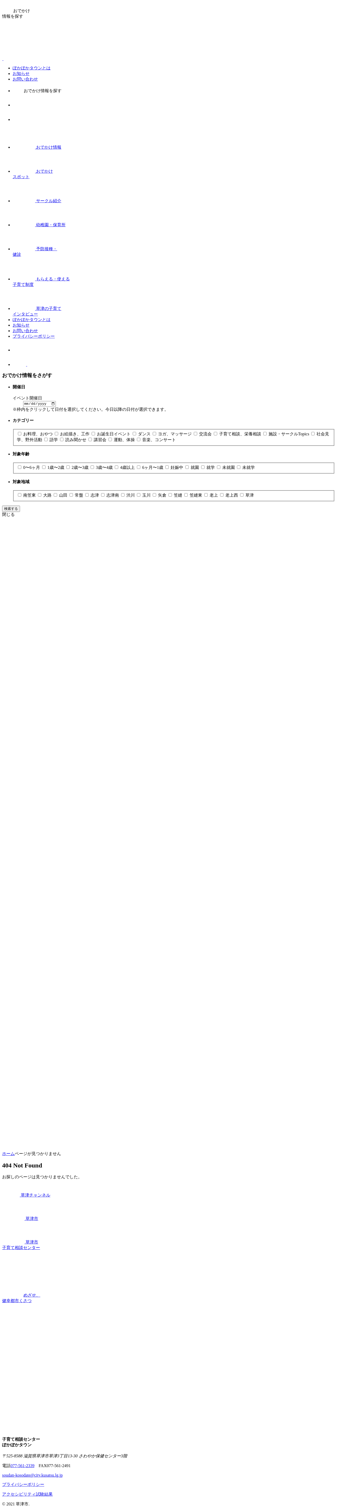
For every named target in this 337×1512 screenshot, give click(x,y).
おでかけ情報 (37, 147)
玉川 (144, 496)
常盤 (77, 496)
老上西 (229, 496)
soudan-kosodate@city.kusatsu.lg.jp (32, 1476)
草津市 (20, 1219)
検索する (11, 509)
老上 (211, 496)
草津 (247, 496)
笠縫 (175, 496)
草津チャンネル (26, 1195)
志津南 (110, 496)
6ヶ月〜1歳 (150, 468)
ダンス (142, 434)
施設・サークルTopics (286, 434)
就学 (208, 468)
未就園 (226, 468)
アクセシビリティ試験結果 (27, 1495)
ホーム (8, 1154)
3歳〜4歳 (102, 468)
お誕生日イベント (112, 434)
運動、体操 (122, 440)
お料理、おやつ (36, 434)
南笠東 (27, 496)
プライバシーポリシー (34, 336)
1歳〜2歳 (53, 468)
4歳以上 (125, 468)
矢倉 (160, 496)
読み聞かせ (73, 440)
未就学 (246, 468)
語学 (51, 440)
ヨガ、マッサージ (173, 434)
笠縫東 (193, 496)
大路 (45, 496)
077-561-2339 (22, 1466)
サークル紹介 (37, 201)
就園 (192, 468)
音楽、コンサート (156, 440)
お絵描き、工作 (73, 434)
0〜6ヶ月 (29, 468)
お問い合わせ (25, 79)
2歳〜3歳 (78, 468)
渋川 (128, 496)
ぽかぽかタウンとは (32, 68)
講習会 (97, 440)
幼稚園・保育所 (39, 225)
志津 (92, 496)
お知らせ (21, 73)
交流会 (203, 434)
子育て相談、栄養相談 (238, 434)
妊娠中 (174, 468)
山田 (61, 496)
